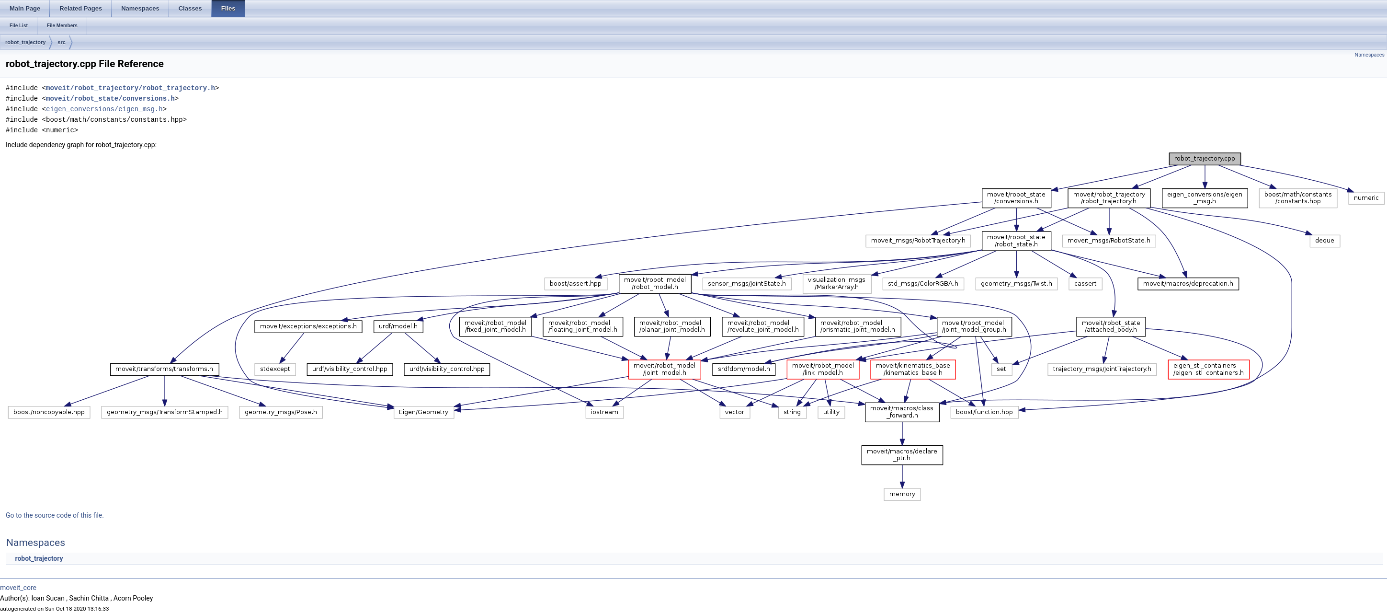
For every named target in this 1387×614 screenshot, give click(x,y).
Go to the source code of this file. (55, 515)
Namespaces (1370, 55)
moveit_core (18, 587)
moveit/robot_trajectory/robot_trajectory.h (130, 88)
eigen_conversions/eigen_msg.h (104, 109)
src (61, 42)
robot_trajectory (25, 42)
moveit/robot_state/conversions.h (110, 98)
